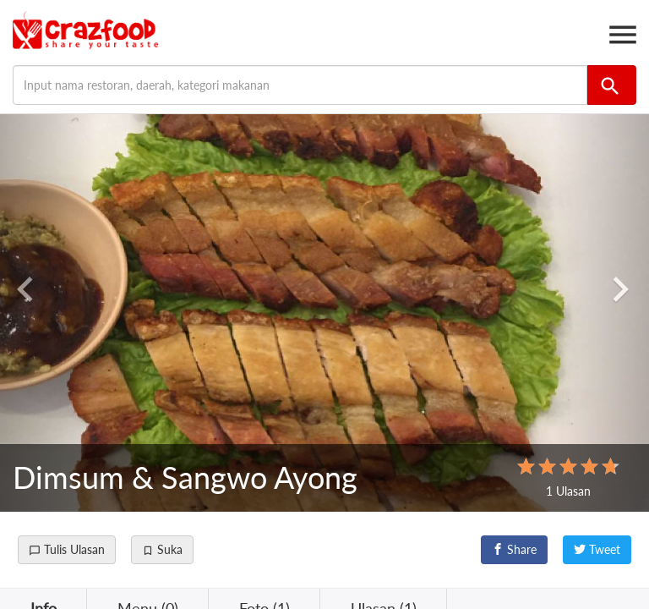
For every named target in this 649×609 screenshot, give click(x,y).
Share (514, 549)
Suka (162, 549)
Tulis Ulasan (67, 549)
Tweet (597, 549)
